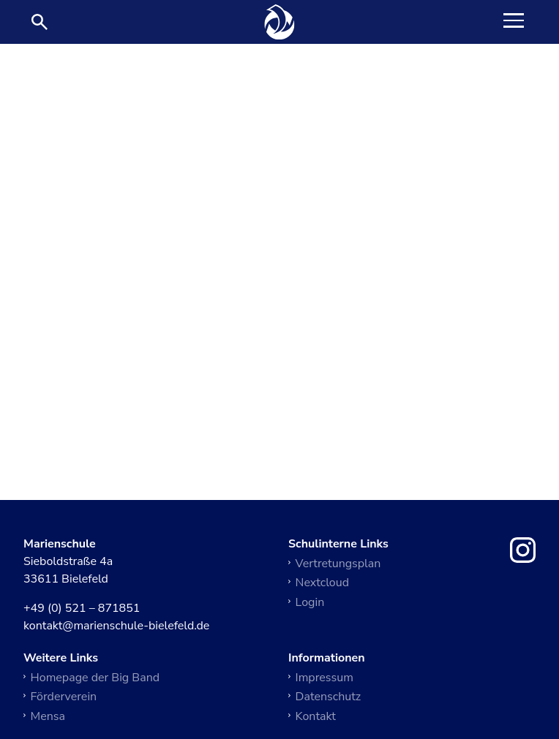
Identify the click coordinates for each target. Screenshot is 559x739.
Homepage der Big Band (95, 678)
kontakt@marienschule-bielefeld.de (116, 626)
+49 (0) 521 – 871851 (81, 609)
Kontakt (316, 716)
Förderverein (64, 697)
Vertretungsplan (338, 564)
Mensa (48, 716)
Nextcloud (322, 583)
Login (310, 602)
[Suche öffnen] (39, 22)
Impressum (324, 678)
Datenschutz (328, 697)
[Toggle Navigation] (514, 22)
